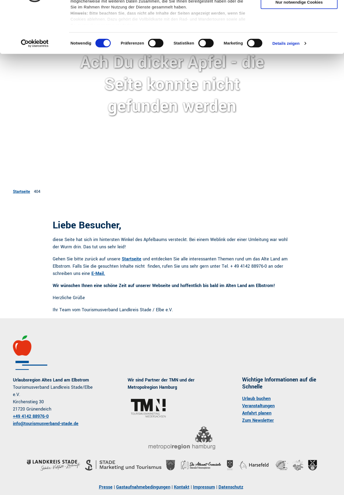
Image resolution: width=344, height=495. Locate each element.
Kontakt (181, 487)
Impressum (204, 487)
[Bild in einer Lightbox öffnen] (181, 438)
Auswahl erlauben (299, 29)
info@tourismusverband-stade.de (45, 423)
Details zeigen (285, 86)
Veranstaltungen (258, 406)
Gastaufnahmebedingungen (143, 487)
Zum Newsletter (258, 420)
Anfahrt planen (256, 413)
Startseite (21, 192)
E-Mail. (98, 273)
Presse (106, 487)
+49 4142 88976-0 (31, 416)
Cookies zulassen (299, 13)
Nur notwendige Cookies (299, 45)
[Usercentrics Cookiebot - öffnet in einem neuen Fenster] (34, 86)
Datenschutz (230, 487)
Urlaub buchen (256, 398)
